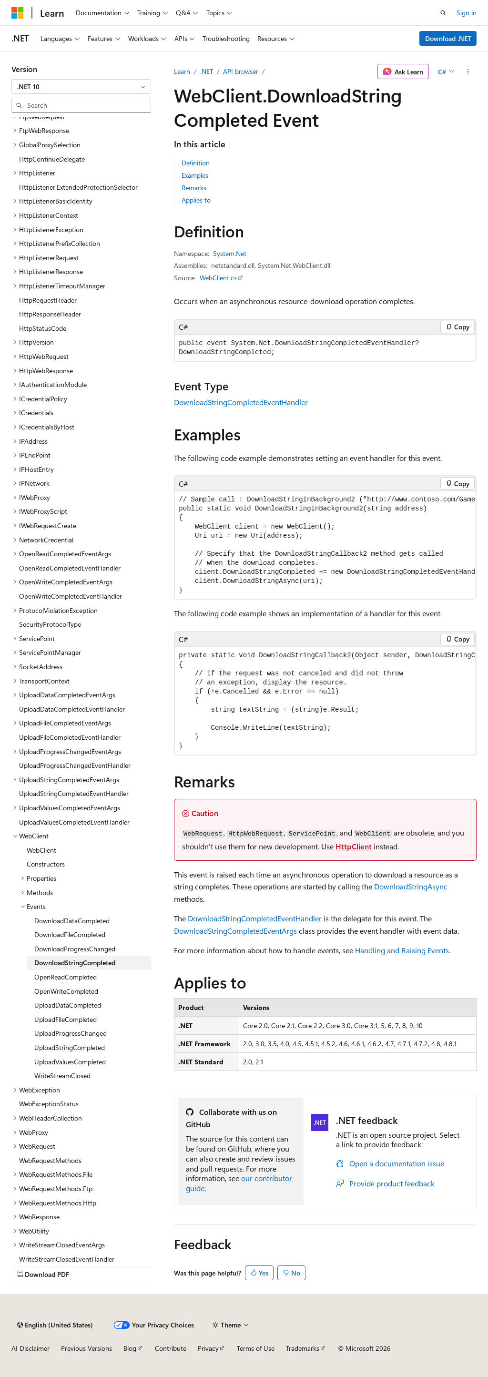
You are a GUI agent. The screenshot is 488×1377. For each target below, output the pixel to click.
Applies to (196, 199)
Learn (182, 71)
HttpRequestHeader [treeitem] (48, 300)
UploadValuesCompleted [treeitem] (70, 1061)
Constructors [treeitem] (46, 863)
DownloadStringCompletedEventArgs (235, 931)
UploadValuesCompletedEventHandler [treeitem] (74, 821)
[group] (325, 545)
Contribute (170, 1348)
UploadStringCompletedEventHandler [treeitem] (74, 793)
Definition (196, 162)
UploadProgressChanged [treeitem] (70, 1033)
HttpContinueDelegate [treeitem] (52, 158)
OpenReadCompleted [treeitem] (65, 976)
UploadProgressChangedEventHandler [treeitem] (75, 765)
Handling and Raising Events (402, 950)
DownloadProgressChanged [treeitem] (74, 948)
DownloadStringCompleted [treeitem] (74, 962)
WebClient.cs (218, 277)
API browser (240, 71)
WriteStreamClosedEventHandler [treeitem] (66, 1259)
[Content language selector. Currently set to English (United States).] (55, 1325)
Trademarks (302, 1348)
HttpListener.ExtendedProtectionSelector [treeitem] (78, 187)
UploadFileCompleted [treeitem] (65, 1019)
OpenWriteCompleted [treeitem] (66, 991)
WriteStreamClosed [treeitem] (62, 1075)
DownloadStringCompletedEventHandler (241, 402)
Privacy (208, 1348)
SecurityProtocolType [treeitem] (50, 624)
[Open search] (443, 12)
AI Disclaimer (30, 1348)
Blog (129, 1348)
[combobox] (81, 86)
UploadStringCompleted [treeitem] (69, 1047)
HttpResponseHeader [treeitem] (50, 313)
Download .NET (448, 38)
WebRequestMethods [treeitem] (50, 1160)
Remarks (194, 187)
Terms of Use (255, 1348)
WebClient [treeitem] (41, 850)
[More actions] (468, 71)
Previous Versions (86, 1348)
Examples (195, 175)
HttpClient (354, 846)
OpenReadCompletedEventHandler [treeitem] (70, 567)
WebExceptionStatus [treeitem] (49, 1103)
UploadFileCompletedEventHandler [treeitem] (70, 737)
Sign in (467, 12)
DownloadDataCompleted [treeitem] (72, 920)
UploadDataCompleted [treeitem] (67, 1005)
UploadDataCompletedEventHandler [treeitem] (72, 709)
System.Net (229, 253)
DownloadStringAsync (410, 886)
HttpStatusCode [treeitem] (42, 328)
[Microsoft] (17, 13)
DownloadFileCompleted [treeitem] (69, 934)
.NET (206, 71)
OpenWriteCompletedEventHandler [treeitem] (70, 596)
